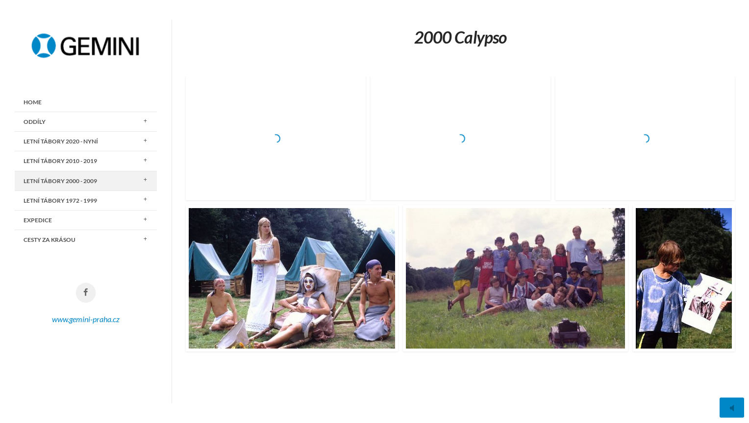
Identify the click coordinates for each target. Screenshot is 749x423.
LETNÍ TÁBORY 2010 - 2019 (60, 160)
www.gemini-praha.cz (86, 319)
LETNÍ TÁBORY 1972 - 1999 (60, 200)
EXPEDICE (38, 220)
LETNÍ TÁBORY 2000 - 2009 (60, 181)
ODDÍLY (35, 121)
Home (33, 102)
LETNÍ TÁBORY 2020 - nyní (61, 141)
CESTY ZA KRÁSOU (49, 239)
